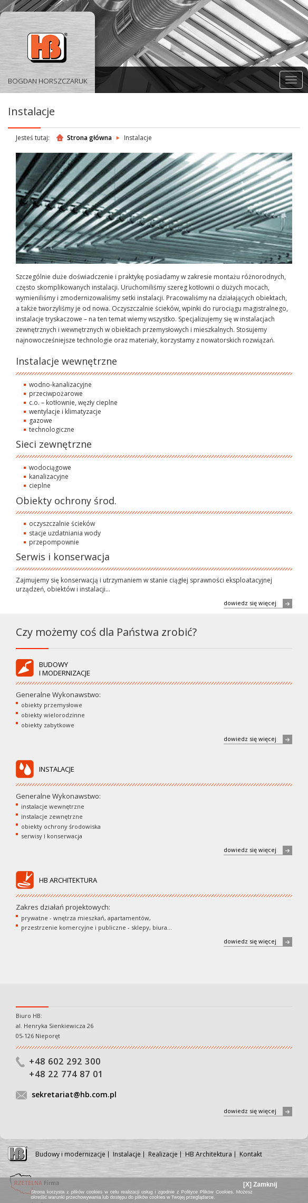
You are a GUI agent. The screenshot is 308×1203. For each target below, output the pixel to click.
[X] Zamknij (260, 1184)
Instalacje (127, 1154)
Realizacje (163, 1154)
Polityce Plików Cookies (207, 1192)
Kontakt (250, 1154)
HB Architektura (208, 1154)
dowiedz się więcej (258, 603)
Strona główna (89, 137)
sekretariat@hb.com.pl (74, 1094)
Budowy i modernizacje (70, 1154)
